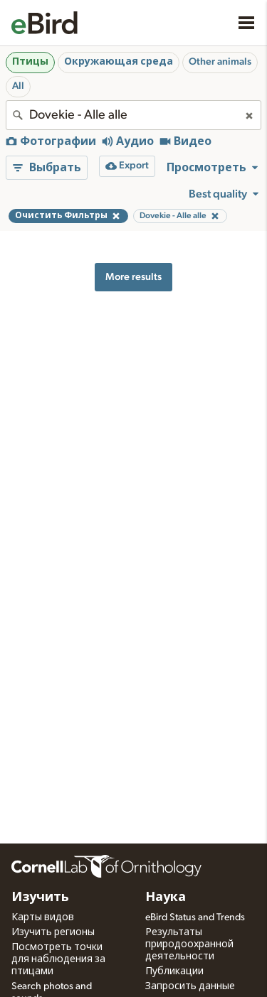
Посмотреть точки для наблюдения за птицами (58, 959)
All (18, 86)
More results (133, 276)
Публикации (174, 971)
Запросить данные (190, 986)
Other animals (220, 62)
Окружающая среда (118, 62)
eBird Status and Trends (195, 917)
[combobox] (133, 115)
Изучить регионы (53, 932)
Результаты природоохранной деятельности (189, 944)
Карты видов (42, 917)
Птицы (30, 62)
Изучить (40, 897)
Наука (165, 897)
